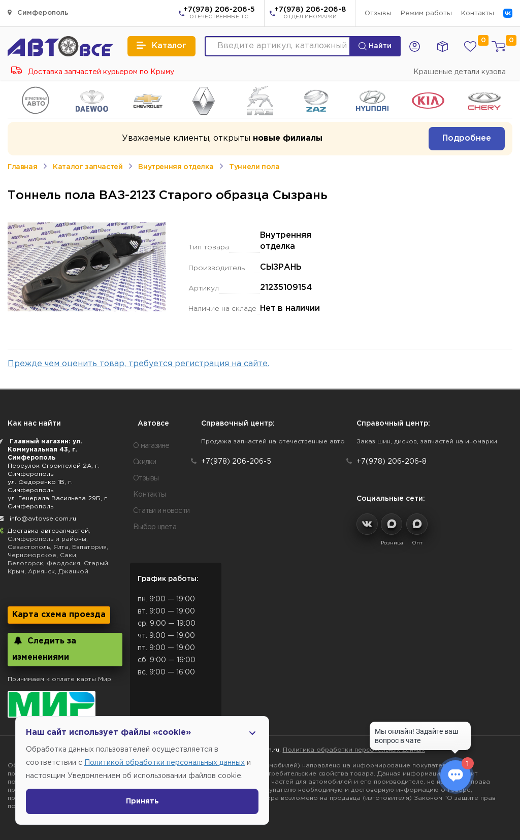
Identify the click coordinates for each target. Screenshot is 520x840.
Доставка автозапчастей (48, 531)
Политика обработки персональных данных (354, 750)
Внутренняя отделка (175, 167)
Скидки (144, 462)
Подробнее (466, 138)
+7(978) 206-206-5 (219, 14)
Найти (375, 46)
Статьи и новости (161, 511)
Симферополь (38, 12)
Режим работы (426, 13)
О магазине (151, 446)
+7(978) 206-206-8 (310, 14)
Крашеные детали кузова (459, 72)
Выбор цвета (154, 527)
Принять (142, 801)
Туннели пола (254, 167)
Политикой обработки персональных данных (164, 763)
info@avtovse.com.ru (43, 519)
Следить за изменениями (44, 648)
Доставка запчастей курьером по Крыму (92, 72)
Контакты (477, 13)
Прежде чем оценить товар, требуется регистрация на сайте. (138, 364)
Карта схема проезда (59, 615)
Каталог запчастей (87, 167)
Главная (22, 167)
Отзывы (378, 13)
